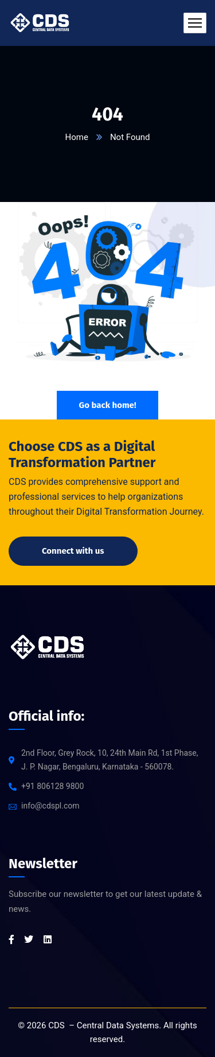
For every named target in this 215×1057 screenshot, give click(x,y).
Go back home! (107, 405)
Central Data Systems (118, 1025)
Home (76, 137)
